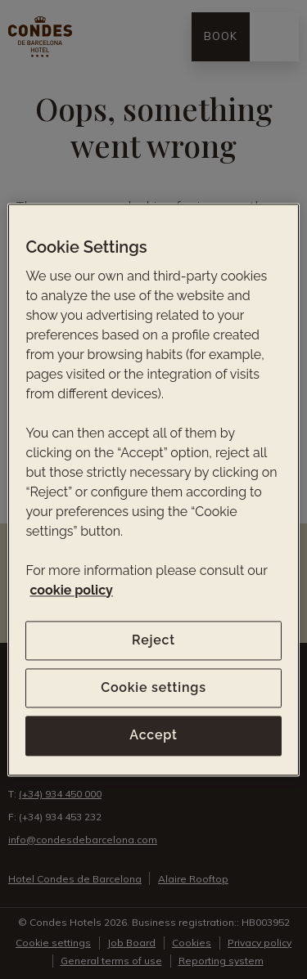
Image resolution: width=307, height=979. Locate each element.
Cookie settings (153, 687)
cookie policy (70, 590)
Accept (153, 735)
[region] (153, 489)
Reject (153, 640)
